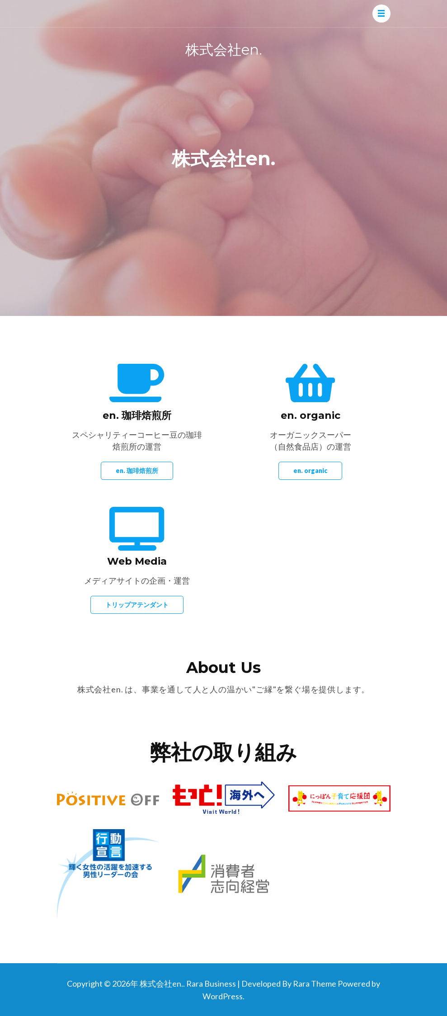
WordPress (222, 996)
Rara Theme (314, 983)
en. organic (310, 470)
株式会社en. (223, 49)
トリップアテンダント (137, 604)
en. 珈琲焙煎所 (137, 470)
